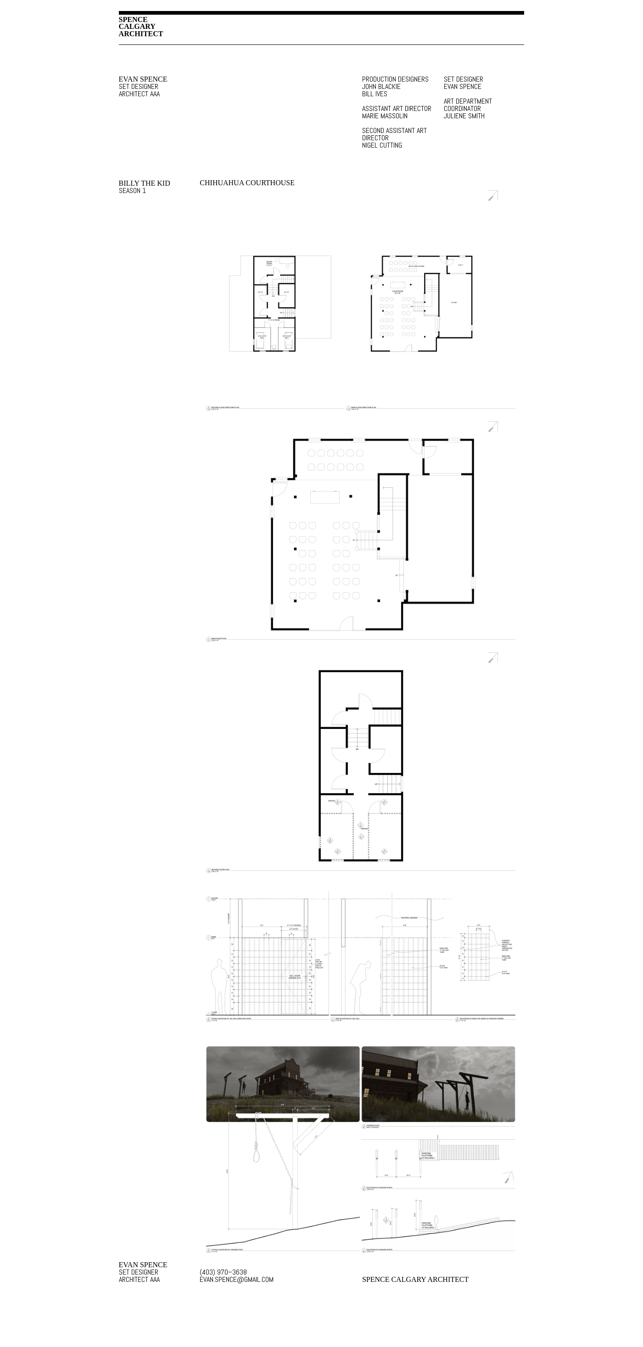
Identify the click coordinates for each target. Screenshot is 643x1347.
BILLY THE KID (144, 183)
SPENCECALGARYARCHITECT (141, 26)
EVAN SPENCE (143, 79)
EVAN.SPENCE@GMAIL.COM (237, 1279)
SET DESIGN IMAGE (362, 302)
